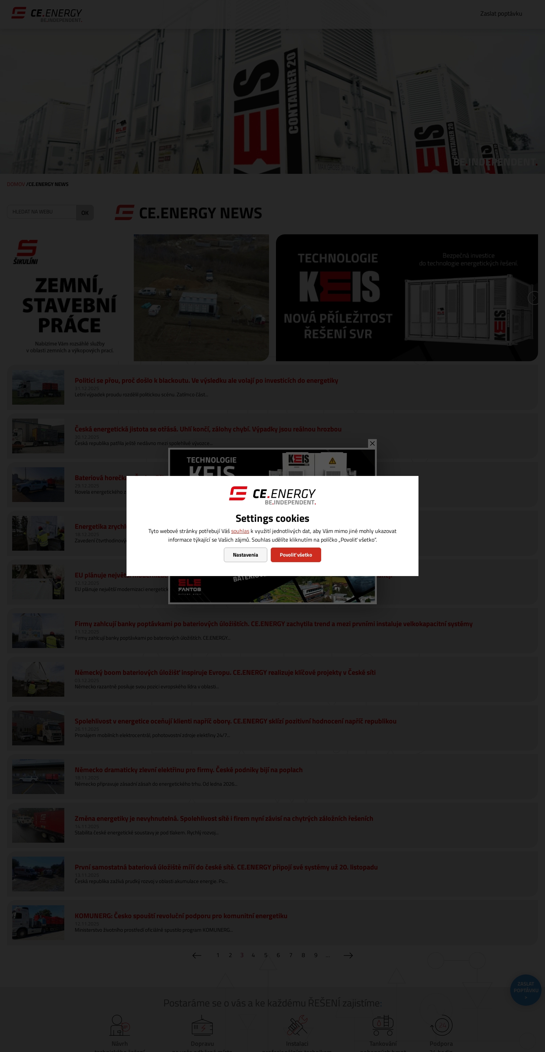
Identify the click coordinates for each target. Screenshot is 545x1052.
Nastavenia (245, 555)
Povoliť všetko (296, 555)
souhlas (240, 531)
